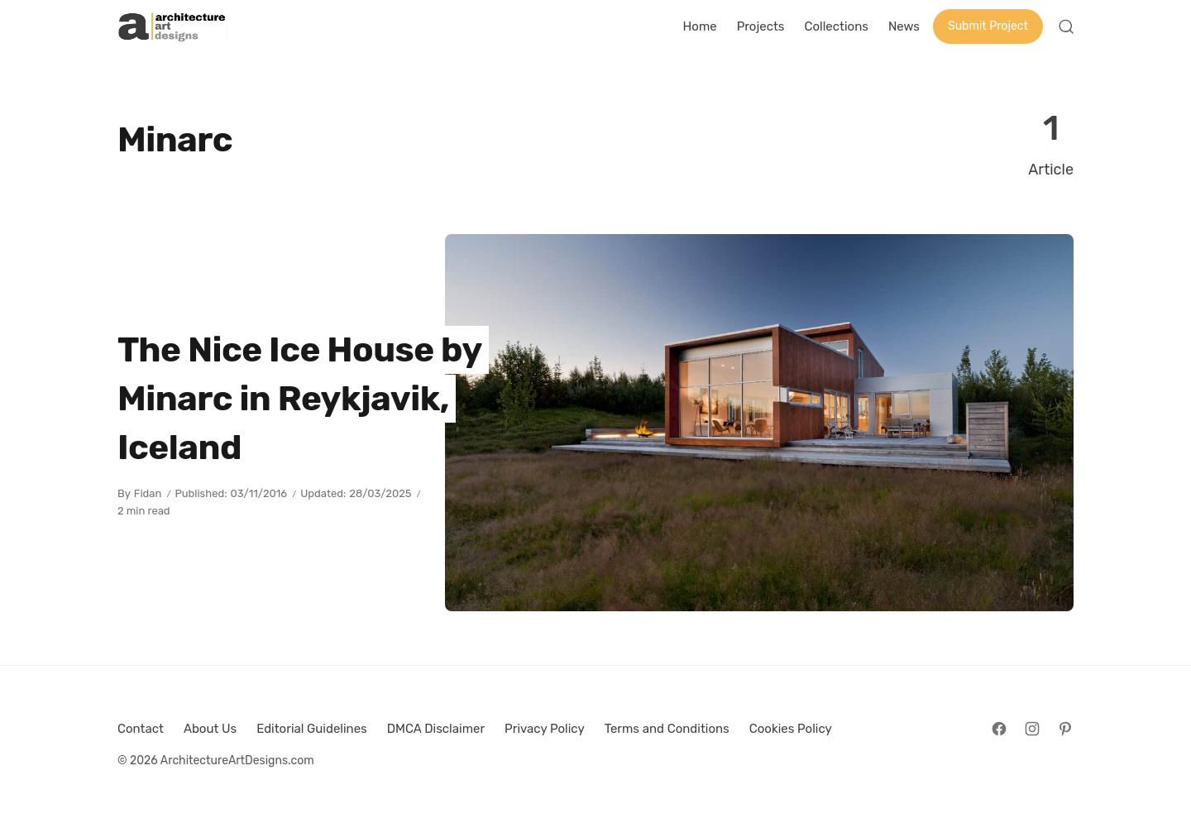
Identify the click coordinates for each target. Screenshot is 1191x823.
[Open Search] (1066, 26)
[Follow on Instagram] (1032, 729)
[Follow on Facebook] (999, 729)
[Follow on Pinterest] (1065, 729)
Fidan (148, 493)
